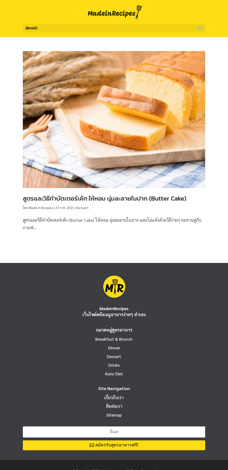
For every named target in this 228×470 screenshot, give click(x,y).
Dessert (82, 207)
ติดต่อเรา (114, 406)
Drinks (114, 365)
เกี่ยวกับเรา (114, 397)
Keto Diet (114, 373)
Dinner (114, 347)
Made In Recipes (41, 207)
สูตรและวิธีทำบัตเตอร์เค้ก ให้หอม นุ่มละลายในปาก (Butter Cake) (104, 198)
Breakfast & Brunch (114, 339)
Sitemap (114, 415)
